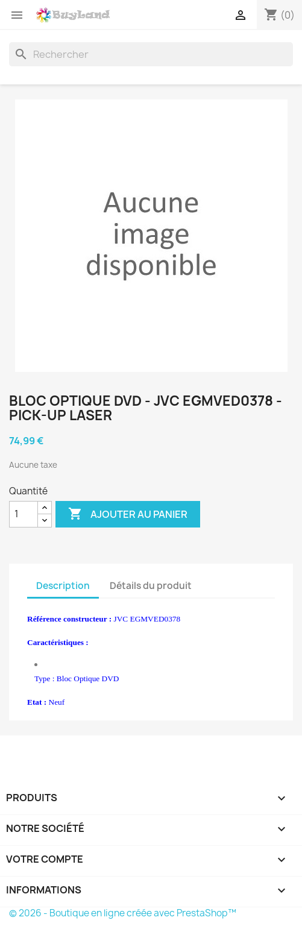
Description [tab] (63, 585)
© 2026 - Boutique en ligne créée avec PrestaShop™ (122, 913)
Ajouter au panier (127, 514)
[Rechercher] (151, 54)
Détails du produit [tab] (151, 585)
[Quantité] (23, 514)
